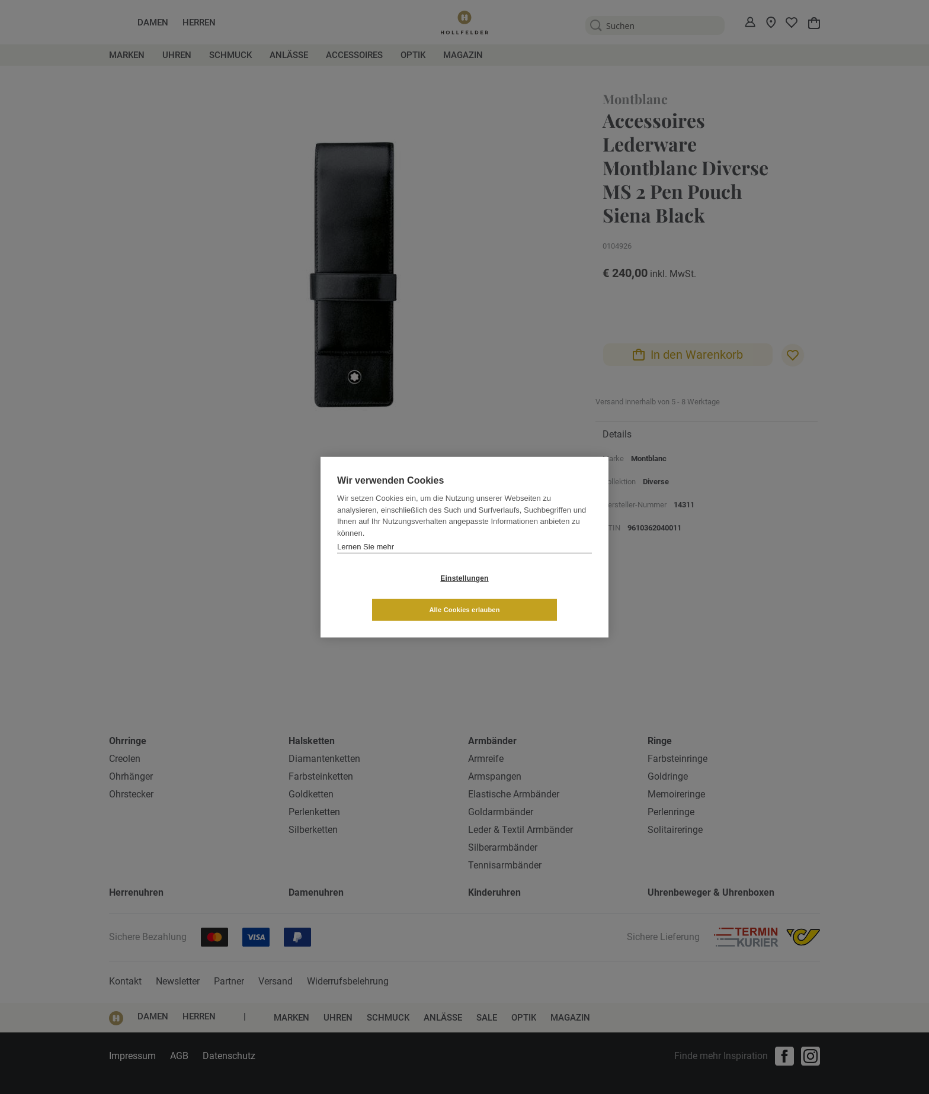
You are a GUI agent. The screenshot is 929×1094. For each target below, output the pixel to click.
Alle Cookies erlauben (534, 593)
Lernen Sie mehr (365, 562)
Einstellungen (394, 594)
